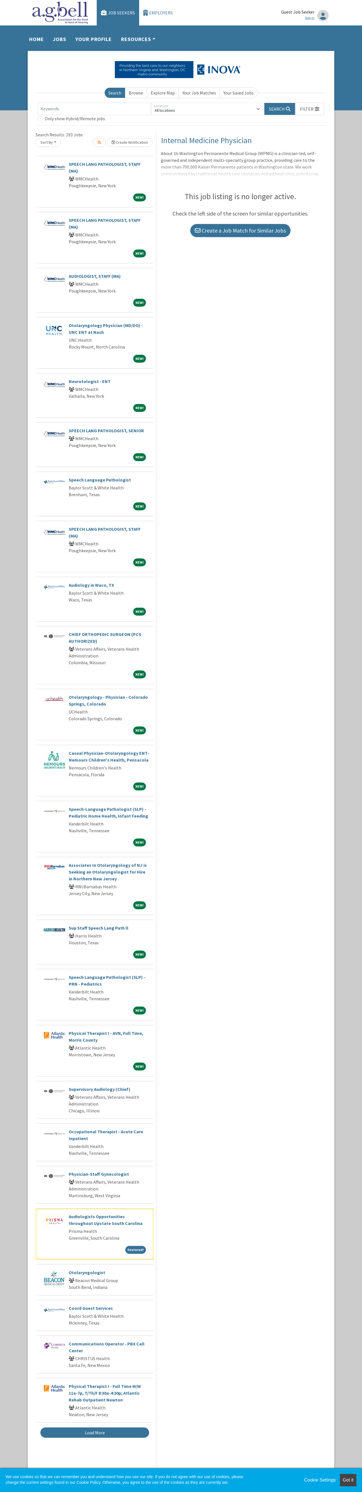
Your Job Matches (199, 93)
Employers (158, 12)
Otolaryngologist (87, 1272)
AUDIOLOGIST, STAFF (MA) (95, 276)
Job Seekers (118, 12)
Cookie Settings (320, 1480)
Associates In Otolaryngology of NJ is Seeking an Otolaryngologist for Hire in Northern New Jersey (108, 872)
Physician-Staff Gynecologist (99, 1174)
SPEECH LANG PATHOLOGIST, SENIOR (106, 430)
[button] (309, 109)
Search (114, 93)
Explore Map (163, 93)
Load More (95, 1432)
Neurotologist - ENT (90, 381)
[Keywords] (94, 109)
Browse (136, 93)
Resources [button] (136, 39)
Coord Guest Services (91, 1308)
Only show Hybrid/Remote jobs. (75, 118)
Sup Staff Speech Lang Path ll (98, 928)
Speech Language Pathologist (100, 480)
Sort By (46, 142)
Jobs (59, 39)
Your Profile (94, 39)
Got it (348, 1480)
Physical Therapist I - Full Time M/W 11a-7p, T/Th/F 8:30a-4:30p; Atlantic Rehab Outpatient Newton (105, 1393)
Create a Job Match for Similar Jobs (240, 230)
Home (36, 39)
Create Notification (130, 142)
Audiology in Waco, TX (91, 585)
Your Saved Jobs (238, 93)
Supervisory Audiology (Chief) (99, 1089)
